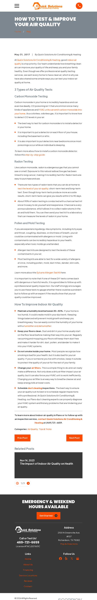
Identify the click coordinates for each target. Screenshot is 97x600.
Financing (28, 570)
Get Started (48, 515)
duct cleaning (35, 388)
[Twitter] (71, 558)
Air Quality (33, 429)
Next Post (74, 437)
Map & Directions (69, 544)
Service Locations (28, 575)
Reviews (28, 581)
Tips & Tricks (45, 429)
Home (28, 559)
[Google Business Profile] (77, 558)
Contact (28, 586)
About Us (28, 564)
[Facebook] (60, 558)
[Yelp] (66, 558)
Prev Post (22, 437)
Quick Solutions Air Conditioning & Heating (38, 60)
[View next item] (28, 483)
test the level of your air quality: (33, 188)
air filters (36, 368)
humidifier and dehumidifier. (38, 326)
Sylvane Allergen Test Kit (48, 272)
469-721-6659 (28, 542)
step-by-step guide (35, 154)
